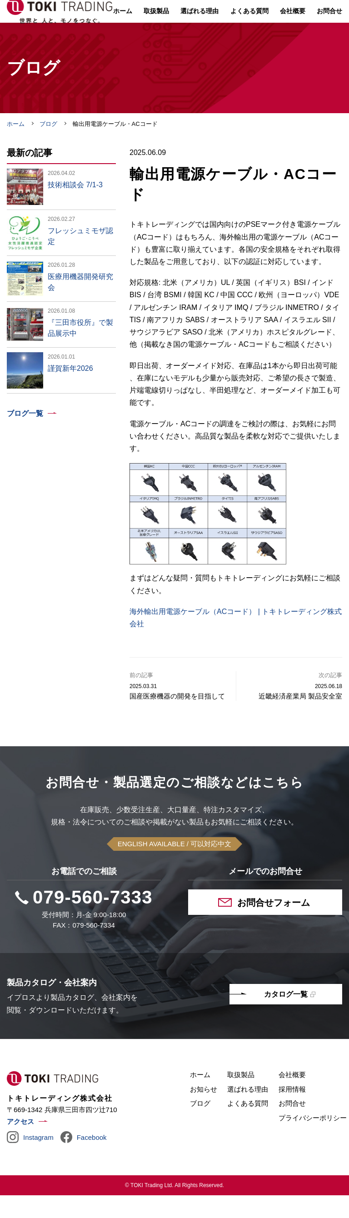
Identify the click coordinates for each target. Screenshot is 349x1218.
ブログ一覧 (25, 436)
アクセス (20, 1144)
